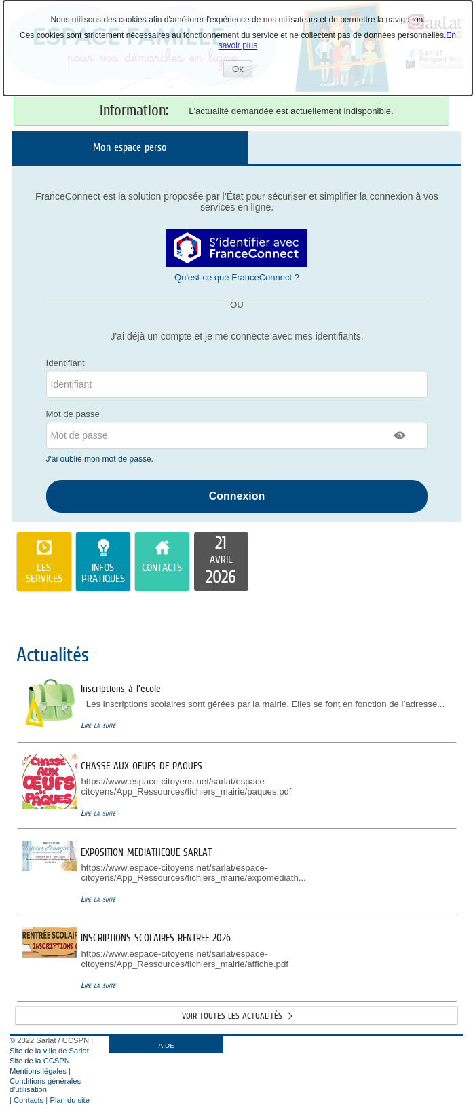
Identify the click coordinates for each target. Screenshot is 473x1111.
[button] (400, 435)
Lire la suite (98, 725)
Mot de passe (73, 414)
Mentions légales (38, 1071)
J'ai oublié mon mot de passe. (101, 459)
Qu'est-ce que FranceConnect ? (236, 277)
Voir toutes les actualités (232, 1015)
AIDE (166, 1045)
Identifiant (65, 363)
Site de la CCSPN (40, 1061)
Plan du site (69, 1100)
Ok (242, 70)
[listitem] (221, 561)
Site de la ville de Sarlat (49, 1050)
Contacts (28, 1100)
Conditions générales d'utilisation (45, 1085)
